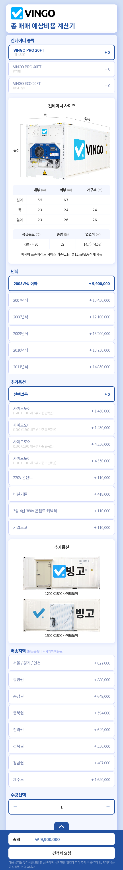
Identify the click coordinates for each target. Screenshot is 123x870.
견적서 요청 (61, 853)
